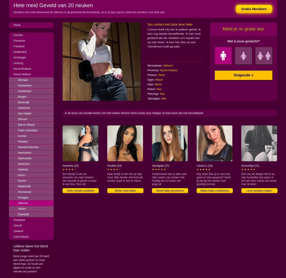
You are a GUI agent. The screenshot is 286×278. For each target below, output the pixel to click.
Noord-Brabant (22, 68)
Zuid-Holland (21, 236)
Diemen (22, 119)
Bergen (22, 96)
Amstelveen (25, 85)
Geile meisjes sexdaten (81, 190)
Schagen (23, 197)
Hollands (23, 169)
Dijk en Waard (26, 124)
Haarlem (23, 141)
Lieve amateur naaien (259, 190)
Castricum (24, 108)
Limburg (18, 63)
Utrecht (17, 225)
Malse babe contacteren (214, 190)
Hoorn (21, 175)
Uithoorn (23, 203)
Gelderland (20, 52)
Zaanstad (23, 214)
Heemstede (25, 158)
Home (17, 25)
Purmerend (24, 192)
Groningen (19, 57)
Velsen (22, 208)
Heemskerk (25, 152)
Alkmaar (23, 80)
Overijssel (19, 220)
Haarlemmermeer (28, 147)
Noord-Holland (22, 74)
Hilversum (24, 164)
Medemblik (24, 186)
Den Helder (25, 113)
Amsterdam (25, 91)
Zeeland (18, 231)
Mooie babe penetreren (170, 190)
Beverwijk (23, 102)
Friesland (18, 46)
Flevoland (19, 40)
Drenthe (18, 35)
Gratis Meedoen (254, 9)
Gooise (22, 136)
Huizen (22, 180)
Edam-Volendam (28, 130)
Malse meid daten (125, 190)
